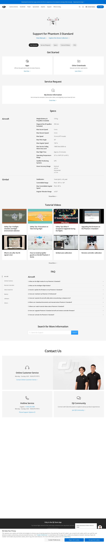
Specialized (36, 7)
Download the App (78, 1)
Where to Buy (57, 7)
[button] (100, 527)
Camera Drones (13, 7)
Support (49, 7)
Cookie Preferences (42, 535)
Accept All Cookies (94, 540)
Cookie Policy (67, 536)
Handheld (22, 7)
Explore (43, 7)
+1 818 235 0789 (30, 407)
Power (29, 7)
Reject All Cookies (74, 540)
